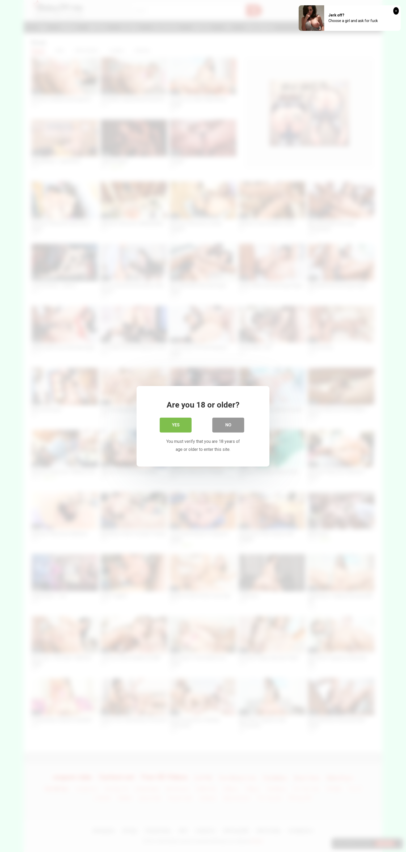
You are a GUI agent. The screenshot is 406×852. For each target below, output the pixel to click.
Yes (176, 424)
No (228, 424)
